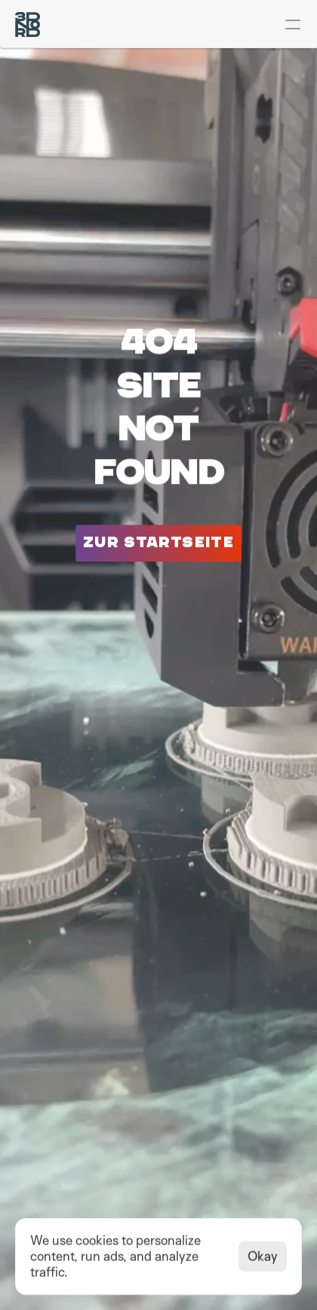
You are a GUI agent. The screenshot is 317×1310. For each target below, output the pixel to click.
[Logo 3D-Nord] (27, 24)
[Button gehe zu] (158, 543)
